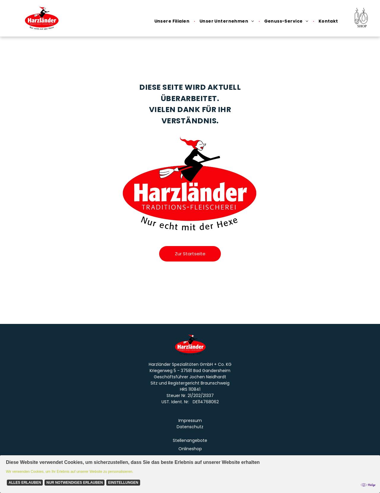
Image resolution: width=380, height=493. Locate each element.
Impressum (190, 420)
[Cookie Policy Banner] (190, 474)
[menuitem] (172, 21)
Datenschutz (190, 427)
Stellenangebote (190, 440)
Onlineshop (190, 449)
